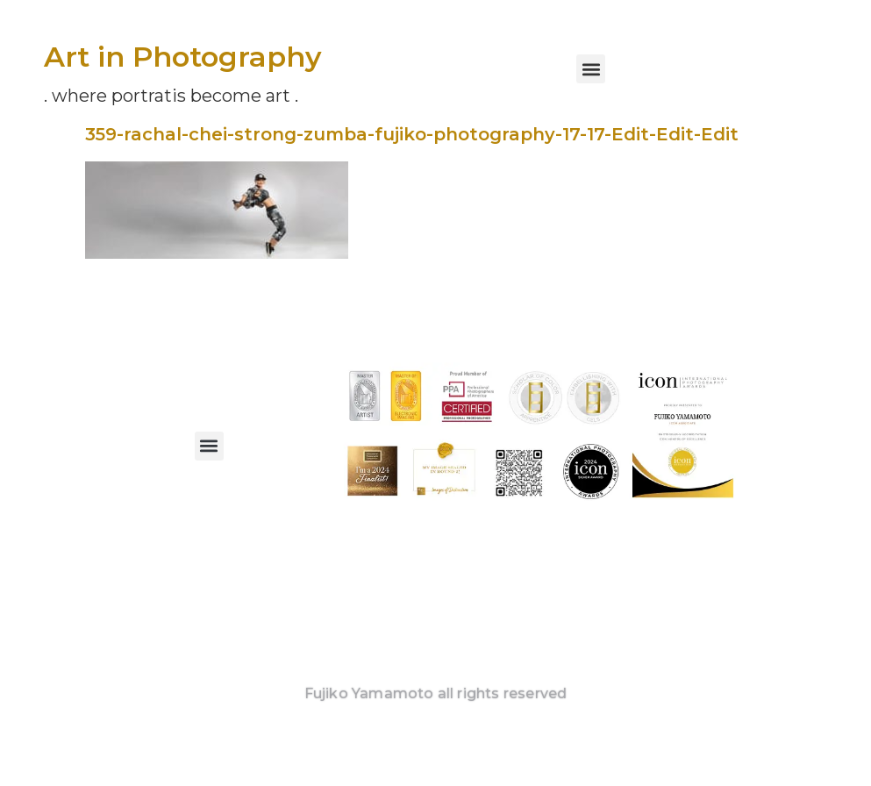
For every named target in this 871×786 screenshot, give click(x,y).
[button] (590, 68)
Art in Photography (183, 56)
